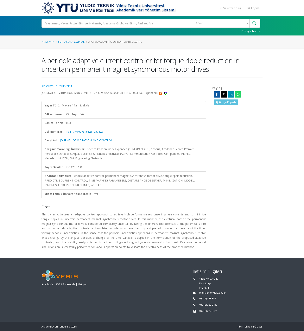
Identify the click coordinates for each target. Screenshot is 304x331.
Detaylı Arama (250, 31)
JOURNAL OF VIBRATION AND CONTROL (86, 140)
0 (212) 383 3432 (208, 304)
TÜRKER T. (66, 86)
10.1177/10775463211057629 (84, 131)
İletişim (82, 284)
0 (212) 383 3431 (208, 298)
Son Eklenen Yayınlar (71, 41)
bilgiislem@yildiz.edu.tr (212, 292)
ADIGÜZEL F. (49, 86)
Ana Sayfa (48, 41)
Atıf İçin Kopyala (226, 102)
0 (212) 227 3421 (208, 311)
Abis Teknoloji (246, 326)
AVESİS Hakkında (65, 284)
